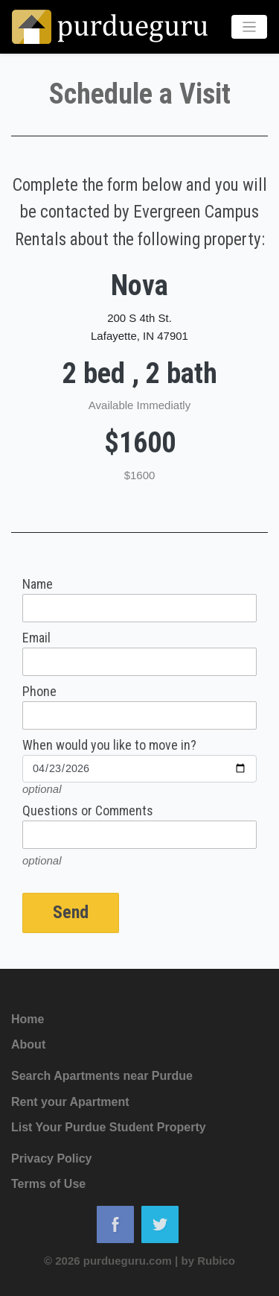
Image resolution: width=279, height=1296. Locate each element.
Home (27, 1019)
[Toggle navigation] (249, 27)
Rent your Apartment (70, 1102)
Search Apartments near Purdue (102, 1075)
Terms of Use (48, 1184)
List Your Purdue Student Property (108, 1127)
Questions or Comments (87, 811)
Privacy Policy (51, 1158)
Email (36, 638)
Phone (39, 691)
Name (37, 584)
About (28, 1044)
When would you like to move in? (109, 745)
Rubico (216, 1260)
